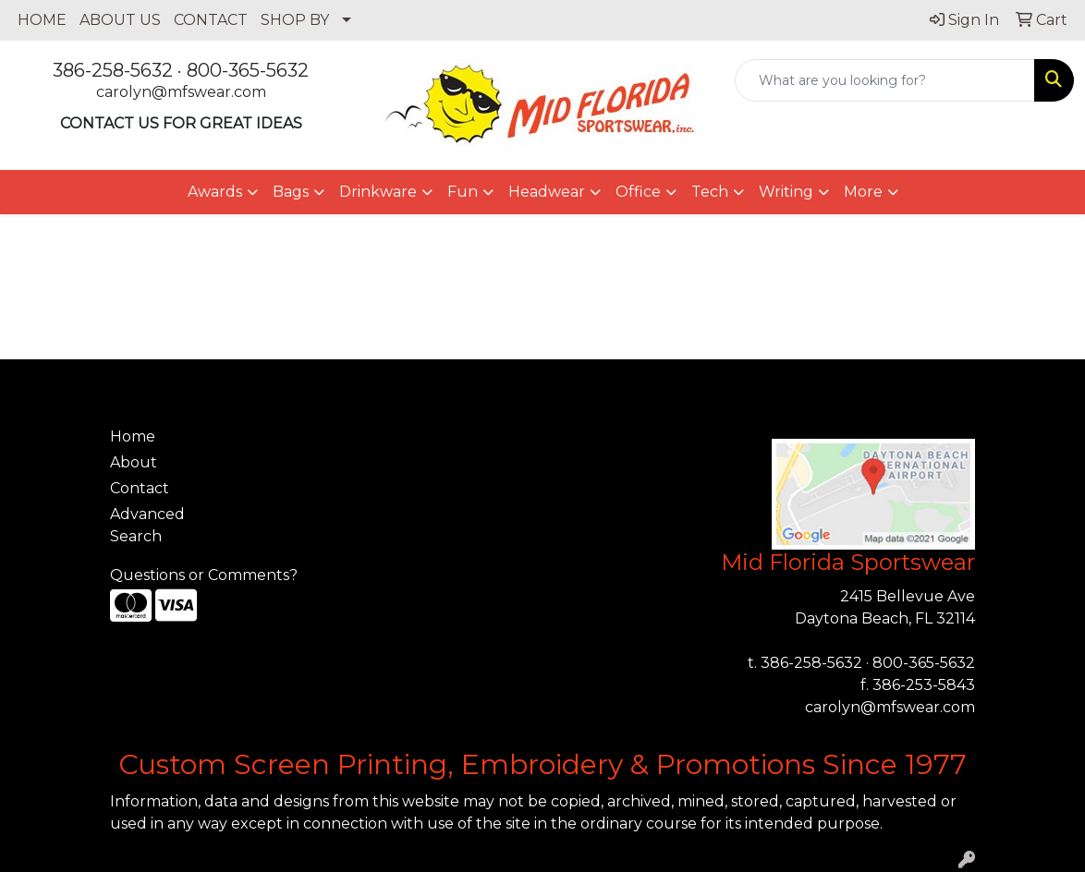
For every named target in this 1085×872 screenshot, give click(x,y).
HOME (42, 20)
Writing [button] (786, 191)
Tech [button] (709, 191)
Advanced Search (147, 525)
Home (132, 436)
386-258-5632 (113, 70)
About (133, 462)
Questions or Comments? (204, 575)
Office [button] (638, 191)
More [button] (863, 191)
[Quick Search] (885, 80)
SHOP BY (295, 20)
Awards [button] (215, 191)
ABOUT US (120, 20)
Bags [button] (291, 191)
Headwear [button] (546, 191)
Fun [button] (462, 191)
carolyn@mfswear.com (181, 92)
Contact (139, 488)
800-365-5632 (248, 70)
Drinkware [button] (378, 191)
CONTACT (211, 20)
